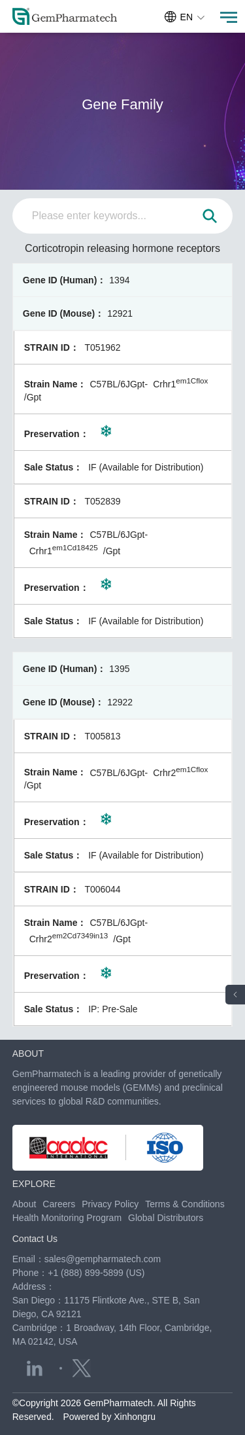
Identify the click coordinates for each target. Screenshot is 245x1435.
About (24, 1204)
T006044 (102, 889)
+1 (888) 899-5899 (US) (96, 1272)
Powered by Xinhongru (109, 1416)
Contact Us (34, 1238)
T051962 (102, 347)
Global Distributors (165, 1218)
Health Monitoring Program (67, 1218)
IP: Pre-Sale (112, 1009)
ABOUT (28, 1053)
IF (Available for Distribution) (145, 467)
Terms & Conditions (184, 1204)
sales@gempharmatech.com (102, 1259)
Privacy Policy (110, 1204)
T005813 (102, 736)
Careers (58, 1204)
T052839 (102, 501)
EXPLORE (34, 1183)
